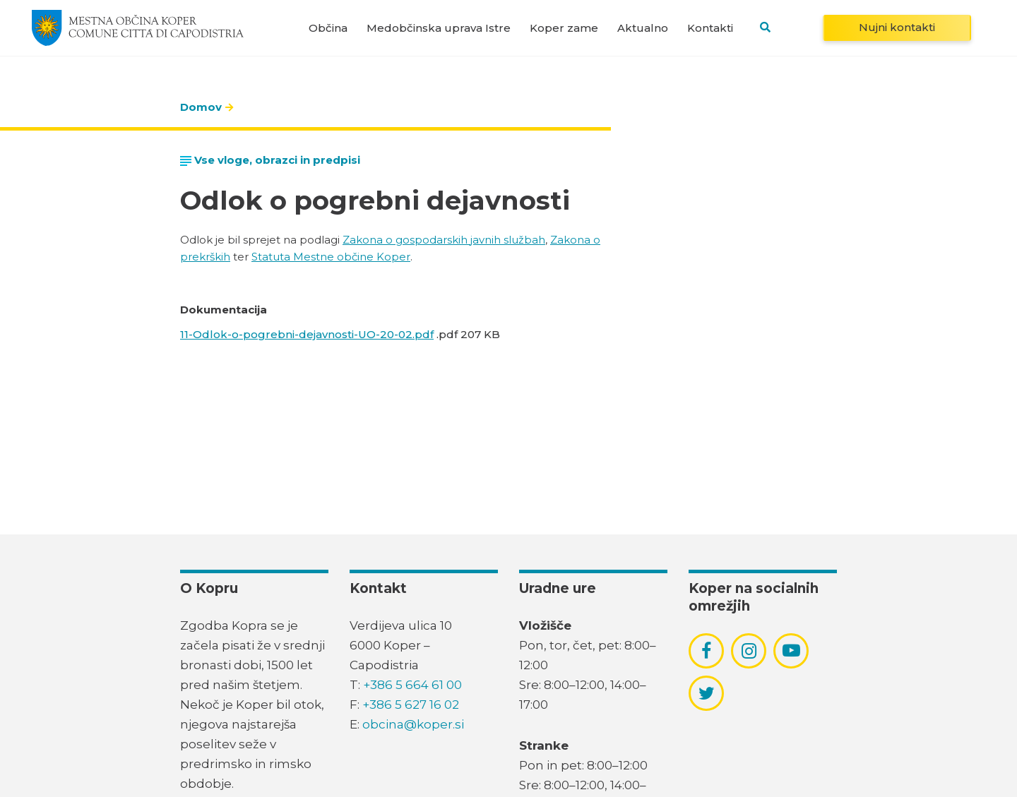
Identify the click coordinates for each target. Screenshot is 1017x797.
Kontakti (710, 28)
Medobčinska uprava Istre (439, 28)
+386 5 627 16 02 (410, 704)
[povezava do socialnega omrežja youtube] (791, 650)
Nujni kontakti (897, 27)
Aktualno (642, 28)
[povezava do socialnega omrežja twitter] (706, 693)
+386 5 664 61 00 (412, 685)
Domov (201, 107)
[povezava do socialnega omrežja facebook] (706, 651)
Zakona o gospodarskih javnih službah (444, 239)
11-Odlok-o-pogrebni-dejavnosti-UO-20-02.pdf (307, 334)
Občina (328, 28)
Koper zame (564, 28)
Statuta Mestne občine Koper (330, 256)
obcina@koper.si (413, 724)
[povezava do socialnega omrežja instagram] (749, 651)
